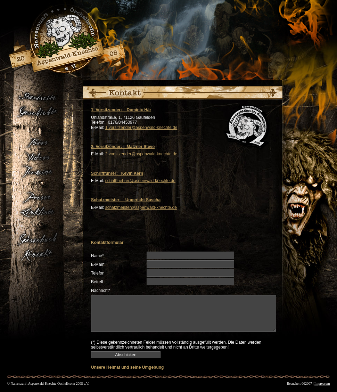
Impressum (322, 383)
